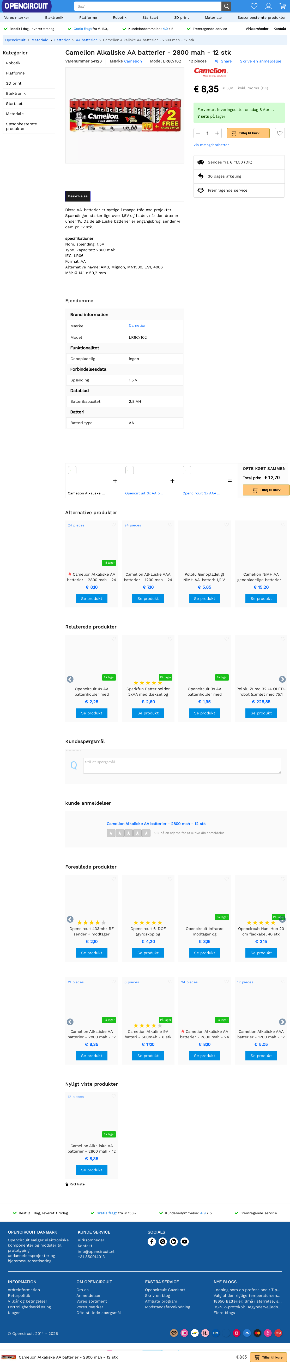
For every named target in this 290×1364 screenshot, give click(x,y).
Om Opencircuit (94, 1281)
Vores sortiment (91, 1301)
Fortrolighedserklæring (29, 1307)
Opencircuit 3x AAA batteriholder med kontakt (203, 493)
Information (22, 1281)
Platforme (88, 17)
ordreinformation (24, 1289)
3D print (181, 17)
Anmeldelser (88, 1295)
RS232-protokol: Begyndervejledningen (248, 1307)
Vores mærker (16, 17)
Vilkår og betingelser (27, 1301)
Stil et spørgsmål (100, 762)
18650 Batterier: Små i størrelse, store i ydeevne (248, 1301)
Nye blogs (225, 1281)
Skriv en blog (157, 1295)
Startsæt (150, 17)
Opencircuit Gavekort (165, 1289)
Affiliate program (161, 1301)
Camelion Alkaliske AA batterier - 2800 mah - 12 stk (156, 823)
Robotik (119, 17)
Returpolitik (19, 1295)
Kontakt (280, 29)
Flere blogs (224, 1312)
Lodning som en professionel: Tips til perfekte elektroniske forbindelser (248, 1289)
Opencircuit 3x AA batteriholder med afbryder (145, 493)
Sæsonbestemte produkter (262, 17)
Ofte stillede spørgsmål (98, 1312)
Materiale (213, 17)
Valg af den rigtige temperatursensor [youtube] (248, 1295)
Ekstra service (162, 1281)
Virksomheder (257, 29)
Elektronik (54, 17)
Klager (14, 1312)
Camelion (134, 325)
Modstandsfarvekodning (167, 1307)
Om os (82, 1289)
